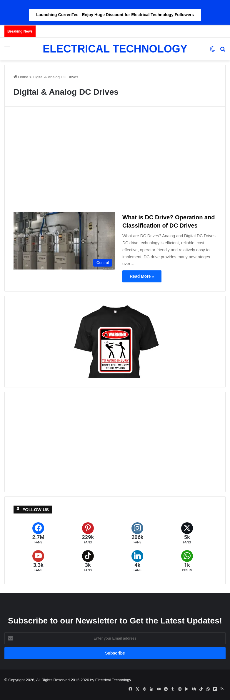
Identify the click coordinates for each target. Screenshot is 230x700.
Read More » (142, 276)
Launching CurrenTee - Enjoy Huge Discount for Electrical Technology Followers (115, 14)
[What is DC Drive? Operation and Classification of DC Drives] (64, 241)
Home (21, 77)
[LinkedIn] (137, 561)
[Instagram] (137, 533)
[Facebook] (38, 533)
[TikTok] (88, 561)
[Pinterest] (88, 533)
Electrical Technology (113, 680)
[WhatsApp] (187, 561)
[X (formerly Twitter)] (187, 533)
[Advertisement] (115, 162)
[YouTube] (38, 561)
